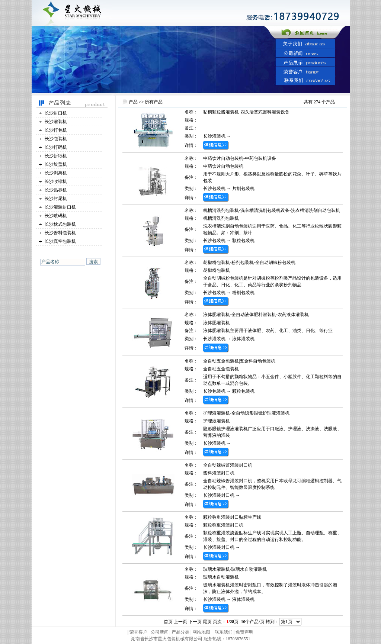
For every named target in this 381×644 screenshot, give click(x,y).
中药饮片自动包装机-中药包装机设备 (239, 158)
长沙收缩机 (56, 181)
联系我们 (224, 632)
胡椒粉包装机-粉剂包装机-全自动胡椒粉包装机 (249, 262)
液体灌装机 (243, 338)
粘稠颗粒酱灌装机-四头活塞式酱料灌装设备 (246, 112)
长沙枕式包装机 (60, 224)
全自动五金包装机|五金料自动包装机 (239, 361)
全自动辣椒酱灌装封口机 (227, 465)
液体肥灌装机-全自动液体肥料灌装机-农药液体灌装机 (256, 314)
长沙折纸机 (56, 155)
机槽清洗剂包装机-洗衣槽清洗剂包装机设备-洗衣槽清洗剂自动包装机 (271, 210)
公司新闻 (160, 632)
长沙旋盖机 (56, 164)
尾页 (207, 621)
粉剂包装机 (243, 292)
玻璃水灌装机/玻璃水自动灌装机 (235, 569)
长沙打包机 (56, 130)
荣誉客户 (138, 632)
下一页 (195, 621)
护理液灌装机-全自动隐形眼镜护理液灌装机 (246, 413)
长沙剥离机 (56, 173)
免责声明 (244, 632)
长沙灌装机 (56, 121)
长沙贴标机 (56, 190)
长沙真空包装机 (60, 241)
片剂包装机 (243, 188)
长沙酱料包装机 (60, 232)
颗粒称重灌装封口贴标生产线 (232, 517)
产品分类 (181, 632)
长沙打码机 (56, 147)
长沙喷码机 (56, 215)
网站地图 (201, 632)
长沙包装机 (56, 138)
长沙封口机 (56, 113)
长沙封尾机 (56, 198)
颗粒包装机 (243, 240)
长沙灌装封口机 (60, 207)
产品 (133, 101)
